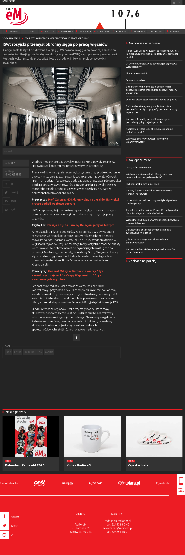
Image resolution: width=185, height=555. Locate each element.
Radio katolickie (9, 483)
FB (12, 183)
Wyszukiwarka (179, 2)
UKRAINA (29, 352)
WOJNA (49, 352)
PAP (9, 352)
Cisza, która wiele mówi (138, 167)
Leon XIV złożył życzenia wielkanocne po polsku (151, 99)
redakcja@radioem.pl (118, 520)
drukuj (13, 200)
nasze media (9, 1)
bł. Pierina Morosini (136, 73)
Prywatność (162, 483)
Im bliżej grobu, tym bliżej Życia (142, 184)
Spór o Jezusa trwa (136, 80)
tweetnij (14, 192)
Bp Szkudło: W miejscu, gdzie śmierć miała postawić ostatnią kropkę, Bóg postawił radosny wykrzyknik (151, 89)
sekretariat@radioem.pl (118, 528)
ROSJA (17, 352)
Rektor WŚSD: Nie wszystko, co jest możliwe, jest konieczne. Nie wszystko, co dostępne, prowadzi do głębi (152, 53)
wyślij (13, 209)
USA (40, 352)
